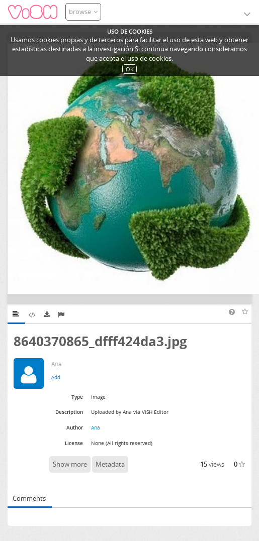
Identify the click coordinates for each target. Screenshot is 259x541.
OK (130, 69)
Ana (95, 427)
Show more (70, 464)
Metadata (110, 464)
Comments (29, 498)
